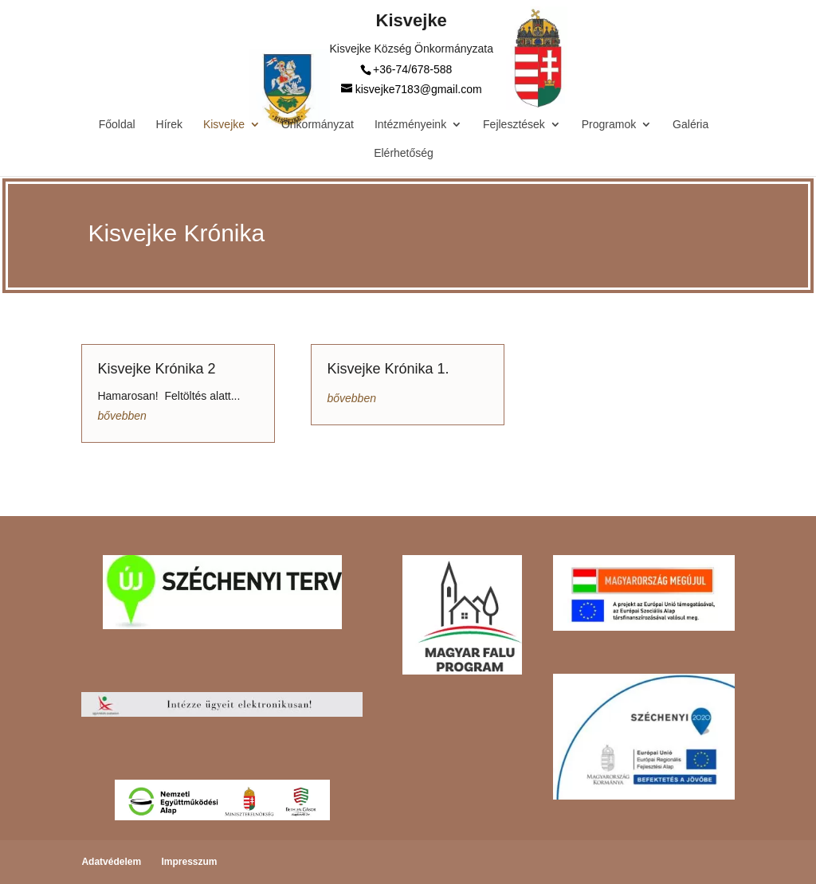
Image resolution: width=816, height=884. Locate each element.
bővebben (122, 415)
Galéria (690, 125)
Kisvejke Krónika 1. (388, 369)
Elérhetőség (404, 153)
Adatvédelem (111, 861)
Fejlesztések (514, 125)
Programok (609, 125)
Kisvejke (224, 125)
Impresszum (189, 861)
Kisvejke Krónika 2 (156, 369)
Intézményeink (410, 125)
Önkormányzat (317, 125)
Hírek (169, 125)
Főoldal (117, 125)
